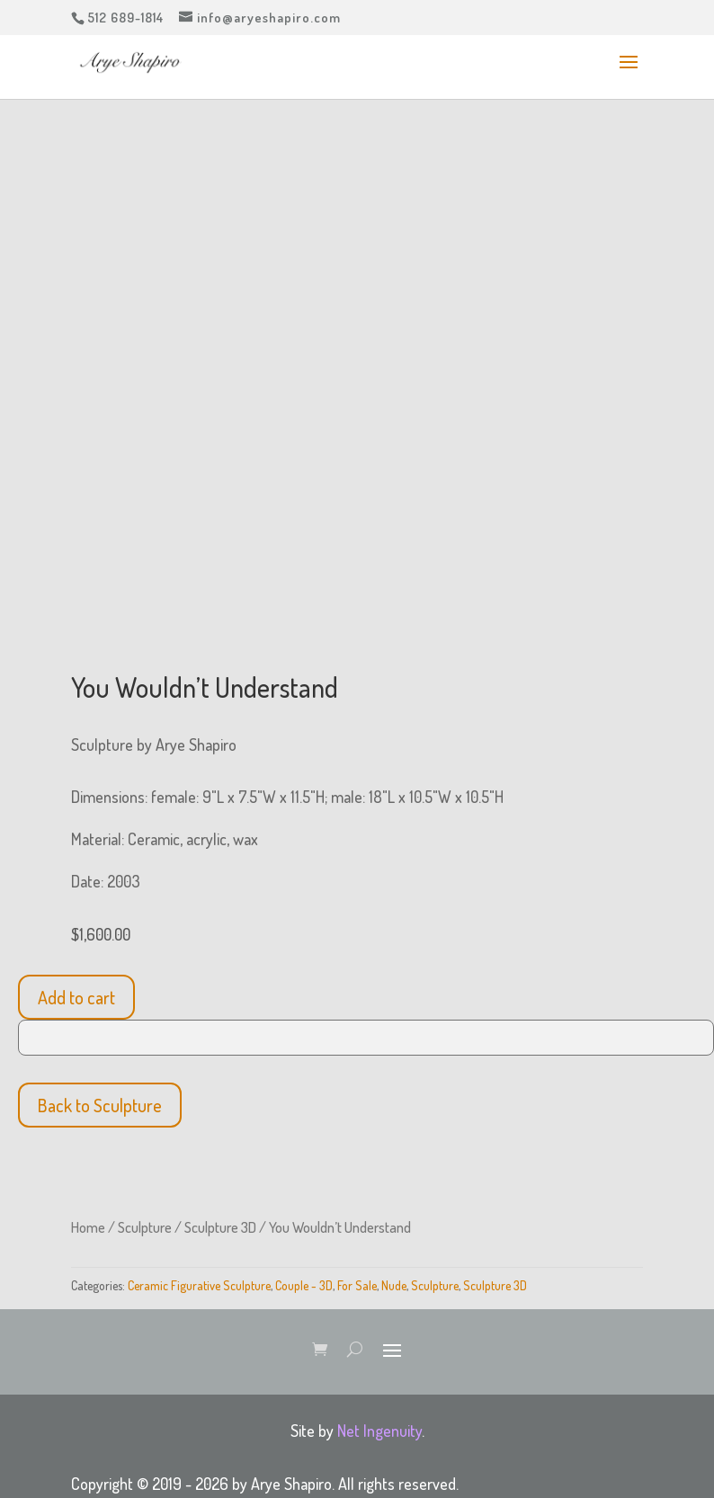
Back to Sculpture (100, 1105)
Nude (393, 1285)
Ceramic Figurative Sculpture (199, 1285)
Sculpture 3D (220, 1226)
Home (88, 1226)
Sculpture (145, 1226)
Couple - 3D (304, 1285)
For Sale (357, 1285)
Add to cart (76, 997)
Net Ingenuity (379, 1430)
